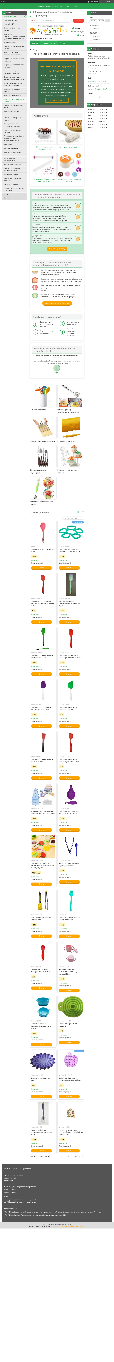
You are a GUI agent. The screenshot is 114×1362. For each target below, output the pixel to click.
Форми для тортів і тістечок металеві (14, 66)
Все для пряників (10, 42)
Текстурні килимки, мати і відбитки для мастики (13, 84)
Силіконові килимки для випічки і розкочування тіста (14, 78)
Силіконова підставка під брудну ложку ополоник (68, 812)
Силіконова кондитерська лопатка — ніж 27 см (69, 708)
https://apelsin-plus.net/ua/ (97, 89)
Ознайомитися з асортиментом (57, 303)
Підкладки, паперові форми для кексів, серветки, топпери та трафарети (14, 138)
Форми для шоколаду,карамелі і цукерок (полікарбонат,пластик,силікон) (14, 36)
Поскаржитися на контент (58, 1226)
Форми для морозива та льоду (13, 153)
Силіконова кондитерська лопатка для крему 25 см (41, 708)
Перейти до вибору (57, 249)
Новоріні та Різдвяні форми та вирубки (14, 189)
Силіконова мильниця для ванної (40, 1079)
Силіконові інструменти (38, 409)
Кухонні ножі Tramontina (12, 164)
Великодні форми (10, 20)
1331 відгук (94, 1)
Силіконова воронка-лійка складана (68, 1025)
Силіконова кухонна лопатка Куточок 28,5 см (42, 760)
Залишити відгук (78, 32)
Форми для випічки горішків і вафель (14, 47)
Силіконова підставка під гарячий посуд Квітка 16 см (69, 550)
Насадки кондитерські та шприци (13, 131)
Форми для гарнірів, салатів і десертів (14, 60)
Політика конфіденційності (77, 1226)
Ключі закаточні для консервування (11, 159)
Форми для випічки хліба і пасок (13, 106)
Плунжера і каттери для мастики (12, 119)
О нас (6, 194)
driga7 (6, 1200)
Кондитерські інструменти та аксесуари (14, 100)
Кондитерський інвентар (12, 95)
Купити (41, 568)
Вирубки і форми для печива (11, 112)
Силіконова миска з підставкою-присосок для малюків (41, 1026)
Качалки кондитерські (66, 441)
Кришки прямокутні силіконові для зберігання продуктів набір (43, 812)
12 (76, 518)
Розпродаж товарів (11, 174)
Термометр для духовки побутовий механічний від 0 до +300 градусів (71, 1132)
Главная (35, 43)
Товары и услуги (10, 16)
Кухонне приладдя (11, 148)
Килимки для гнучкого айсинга (12, 90)
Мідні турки (8, 144)
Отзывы (6, 198)
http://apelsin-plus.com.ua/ (97, 81)
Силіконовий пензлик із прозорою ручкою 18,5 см (40, 970)
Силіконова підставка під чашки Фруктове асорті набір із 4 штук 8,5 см (42, 865)
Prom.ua (68, 1224)
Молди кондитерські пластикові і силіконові (12, 72)
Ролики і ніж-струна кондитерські (42, 441)
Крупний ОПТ (9, 24)
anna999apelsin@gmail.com (98, 97)
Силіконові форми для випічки (12, 29)
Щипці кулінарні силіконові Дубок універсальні (69, 864)
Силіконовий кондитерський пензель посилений (69, 918)
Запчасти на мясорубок (12, 184)
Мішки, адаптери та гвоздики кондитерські (12, 125)
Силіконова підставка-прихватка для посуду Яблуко (70, 1079)
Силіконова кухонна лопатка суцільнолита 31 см (42, 656)
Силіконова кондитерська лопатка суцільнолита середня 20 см (43, 603)
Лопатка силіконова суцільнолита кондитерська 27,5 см (69, 603)
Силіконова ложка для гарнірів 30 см (42, 550)
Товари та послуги (39, 50)
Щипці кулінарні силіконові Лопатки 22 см (41, 918)
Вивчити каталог (57, 100)
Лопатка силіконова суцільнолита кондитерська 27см (41, 1132)
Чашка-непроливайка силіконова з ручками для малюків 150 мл (68, 971)
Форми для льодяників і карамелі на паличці (12, 169)
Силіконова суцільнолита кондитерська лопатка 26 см (70, 656)
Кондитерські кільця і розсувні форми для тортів (13, 53)
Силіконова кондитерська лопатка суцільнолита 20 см (69, 760)
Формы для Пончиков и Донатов (12, 179)
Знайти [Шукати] (78, 21)
